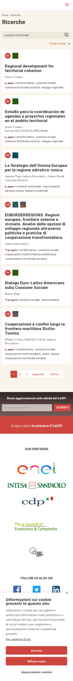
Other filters (57, 43)
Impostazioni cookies (36, 672)
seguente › (38, 374)
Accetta (36, 650)
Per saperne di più (18, 639)
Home (5, 15)
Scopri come (36, 426)
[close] (66, 592)
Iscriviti (62, 407)
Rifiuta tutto (36, 661)
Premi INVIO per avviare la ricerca (67, 35)
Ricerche (15, 15)
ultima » (55, 374)
